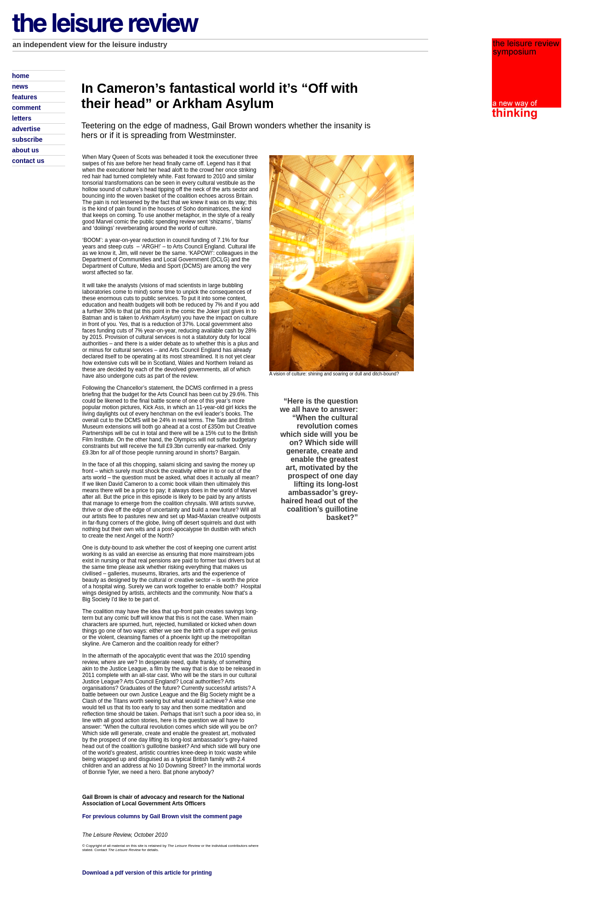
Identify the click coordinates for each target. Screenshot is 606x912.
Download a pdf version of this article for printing (147, 873)
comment (26, 107)
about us (25, 150)
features (24, 97)
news (20, 86)
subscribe (27, 139)
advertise (26, 129)
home (20, 75)
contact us (28, 160)
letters (21, 118)
